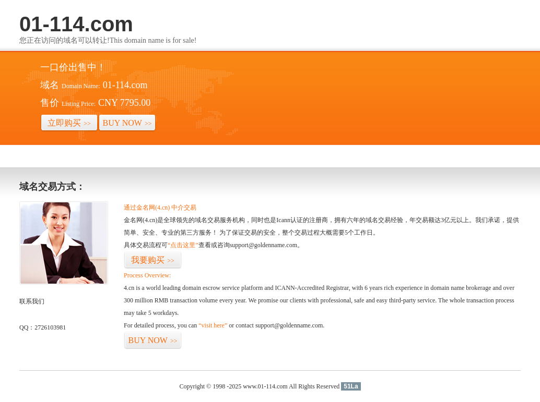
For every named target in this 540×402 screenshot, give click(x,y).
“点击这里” (183, 245)
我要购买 (152, 259)
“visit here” (212, 325)
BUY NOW (127, 122)
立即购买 (69, 122)
